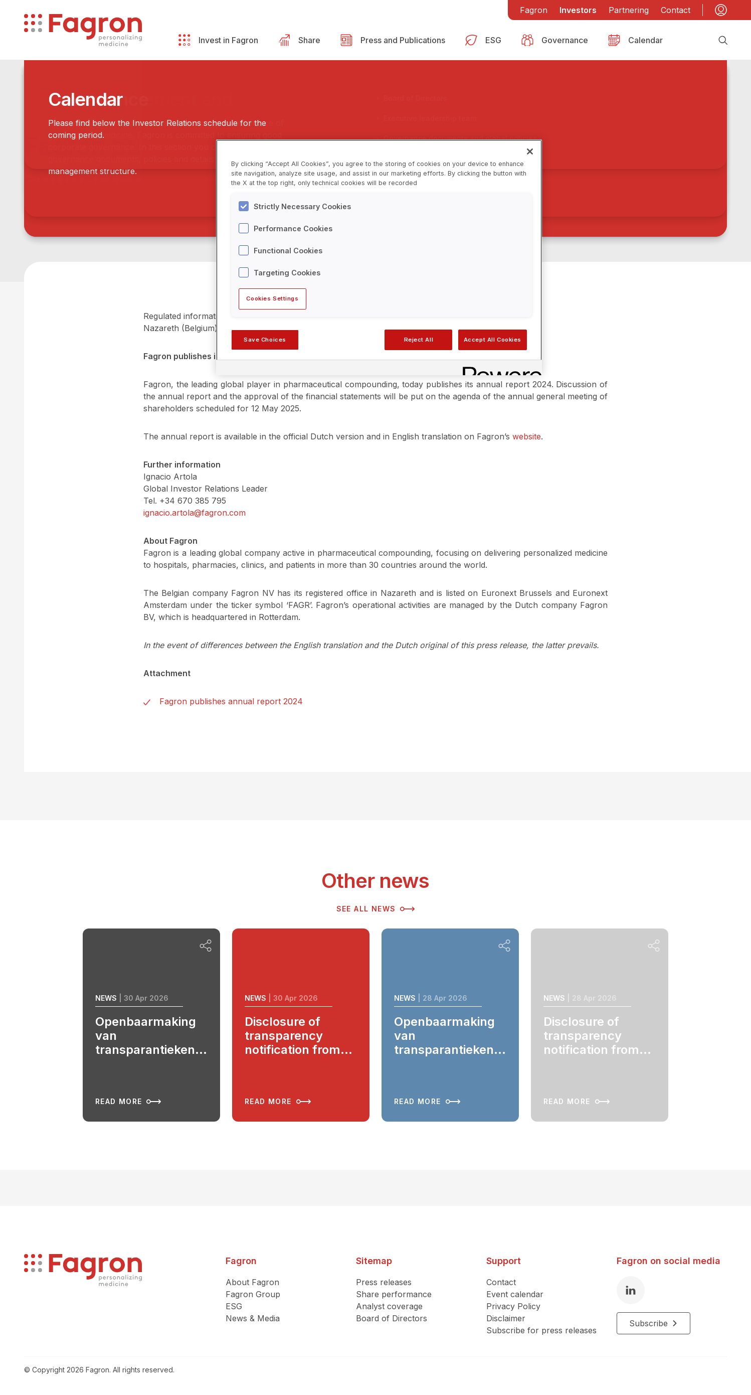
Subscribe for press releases (541, 1330)
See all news (375, 908)
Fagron (533, 10)
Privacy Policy (513, 1306)
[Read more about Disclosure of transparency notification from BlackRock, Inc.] (301, 1025)
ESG (234, 1306)
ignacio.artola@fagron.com (194, 513)
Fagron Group (253, 1294)
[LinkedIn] (631, 1290)
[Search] (723, 40)
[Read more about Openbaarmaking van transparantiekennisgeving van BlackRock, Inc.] (151, 1025)
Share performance (394, 1294)
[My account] (721, 10)
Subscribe (653, 1323)
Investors (578, 10)
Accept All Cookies (492, 339)
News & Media (253, 1318)
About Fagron (252, 1282)
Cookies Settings (272, 298)
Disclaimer (505, 1318)
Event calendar (514, 1294)
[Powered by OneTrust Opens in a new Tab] (499, 369)
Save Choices (265, 339)
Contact (675, 10)
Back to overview (74, 115)
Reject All (419, 339)
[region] (379, 257)
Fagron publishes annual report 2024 (231, 701)
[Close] (530, 151)
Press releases (384, 1282)
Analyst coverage (389, 1306)
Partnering (629, 10)
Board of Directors (391, 1318)
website (526, 436)
